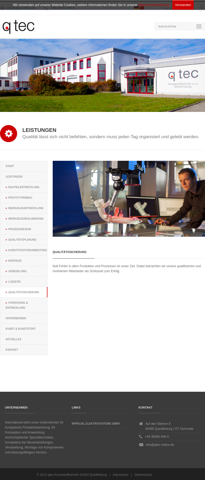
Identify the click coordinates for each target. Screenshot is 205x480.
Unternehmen (16, 318)
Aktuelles (13, 339)
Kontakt (12, 349)
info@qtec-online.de (160, 445)
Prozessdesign (19, 229)
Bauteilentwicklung (24, 187)
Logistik (14, 281)
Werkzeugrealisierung (26, 218)
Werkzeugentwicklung (25, 208)
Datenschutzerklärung (153, 5)
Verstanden (183, 5)
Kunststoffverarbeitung (27, 250)
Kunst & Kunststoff (21, 328)
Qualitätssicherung (23, 292)
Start (10, 166)
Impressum (120, 475)
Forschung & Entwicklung (17, 305)
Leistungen (14, 176)
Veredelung (17, 271)
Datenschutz (143, 475)
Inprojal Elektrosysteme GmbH (96, 423)
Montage (15, 260)
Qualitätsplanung (22, 239)
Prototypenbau (20, 197)
